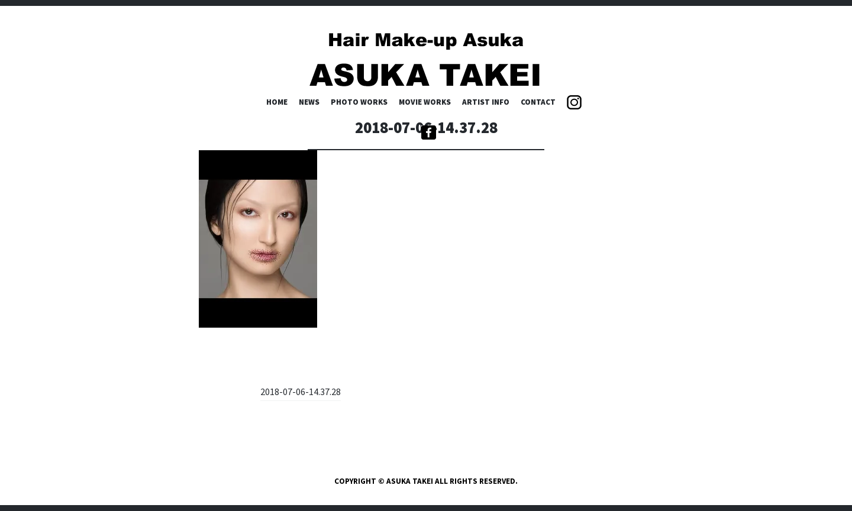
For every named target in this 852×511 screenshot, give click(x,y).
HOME (277, 102)
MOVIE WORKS (425, 102)
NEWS (309, 102)
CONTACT (538, 102)
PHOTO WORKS (359, 102)
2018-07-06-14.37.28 (300, 391)
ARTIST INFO (485, 102)
